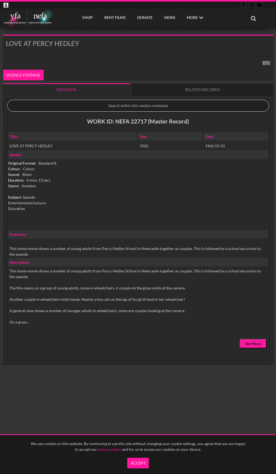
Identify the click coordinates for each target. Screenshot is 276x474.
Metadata (66, 89)
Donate (144, 17)
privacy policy (109, 449)
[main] (138, 213)
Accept (138, 463)
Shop (87, 17)
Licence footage (23, 75)
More (192, 17)
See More (253, 343)
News (169, 17)
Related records (202, 89)
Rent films (114, 17)
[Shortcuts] (266, 62)
